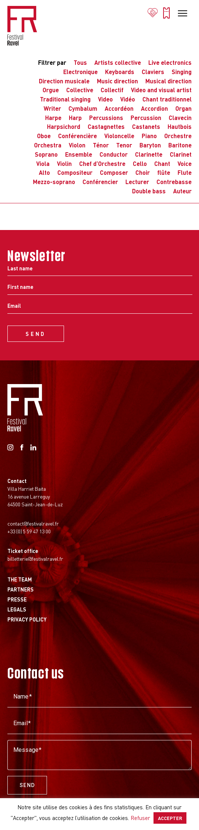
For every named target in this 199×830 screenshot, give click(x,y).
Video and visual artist (161, 90)
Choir (142, 172)
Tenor (124, 145)
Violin (64, 163)
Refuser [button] (140, 817)
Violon (77, 145)
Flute (185, 172)
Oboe (44, 136)
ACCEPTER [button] (170, 818)
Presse (17, 599)
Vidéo (127, 99)
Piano (149, 136)
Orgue (51, 90)
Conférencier (100, 182)
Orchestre (178, 136)
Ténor (101, 145)
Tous (80, 62)
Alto (44, 172)
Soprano (46, 154)
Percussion (146, 117)
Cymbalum (82, 108)
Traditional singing (65, 99)
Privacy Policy (27, 619)
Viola (43, 163)
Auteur (182, 191)
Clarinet (181, 154)
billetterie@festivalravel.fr (35, 558)
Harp (75, 117)
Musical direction (168, 81)
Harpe (53, 117)
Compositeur (74, 172)
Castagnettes (106, 126)
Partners (20, 589)
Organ (183, 108)
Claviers (153, 72)
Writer (52, 108)
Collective (79, 90)
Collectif (112, 90)
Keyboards (119, 72)
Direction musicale (64, 81)
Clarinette (148, 154)
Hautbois (180, 126)
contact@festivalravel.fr (33, 523)
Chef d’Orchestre (102, 163)
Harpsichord (63, 126)
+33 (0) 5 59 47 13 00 (29, 531)
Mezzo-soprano (54, 182)
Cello (140, 163)
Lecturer (137, 182)
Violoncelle (119, 136)
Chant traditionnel (167, 99)
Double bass (149, 191)
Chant (162, 163)
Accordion (154, 108)
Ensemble (78, 154)
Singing (182, 72)
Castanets (146, 126)
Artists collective (117, 62)
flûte (163, 172)
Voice (185, 163)
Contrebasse (174, 182)
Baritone (180, 145)
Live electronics (170, 62)
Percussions (106, 117)
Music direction (117, 81)
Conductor (114, 154)
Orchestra (47, 145)
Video (105, 99)
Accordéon (119, 108)
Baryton (150, 145)
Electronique (80, 72)
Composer (114, 172)
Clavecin (180, 117)
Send (27, 785)
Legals (16, 609)
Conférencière (77, 136)
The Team (19, 579)
